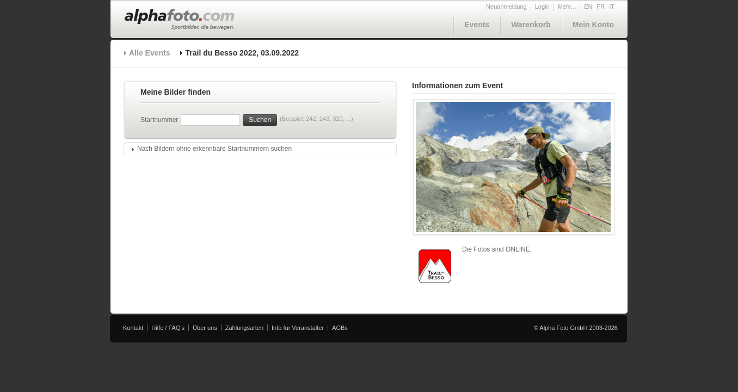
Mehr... (567, 6)
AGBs (340, 327)
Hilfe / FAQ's (167, 327)
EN (588, 6)
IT (611, 6)
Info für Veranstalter (298, 327)
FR (601, 6)
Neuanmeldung (506, 6)
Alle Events (149, 52)
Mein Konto (593, 24)
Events (476, 24)
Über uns (205, 327)
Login (542, 6)
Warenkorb (531, 24)
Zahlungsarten (244, 327)
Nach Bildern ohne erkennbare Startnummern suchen (214, 148)
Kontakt (133, 327)
